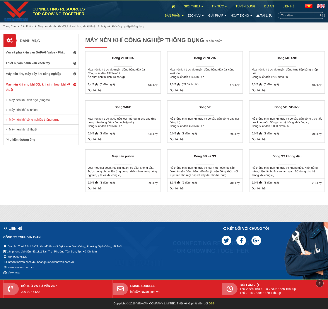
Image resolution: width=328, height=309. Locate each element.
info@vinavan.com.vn (144, 292)
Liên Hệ (288, 6)
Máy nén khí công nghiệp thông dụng (122, 26)
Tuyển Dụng (245, 6)
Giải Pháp (217, 15)
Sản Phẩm (174, 15)
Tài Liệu (264, 15)
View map (14, 272)
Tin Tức (219, 6)
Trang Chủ (9, 26)
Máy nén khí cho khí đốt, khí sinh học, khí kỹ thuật (67, 26)
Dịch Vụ (196, 15)
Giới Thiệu (193, 6)
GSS (211, 303)
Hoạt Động (241, 15)
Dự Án (269, 6)
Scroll (320, 283)
